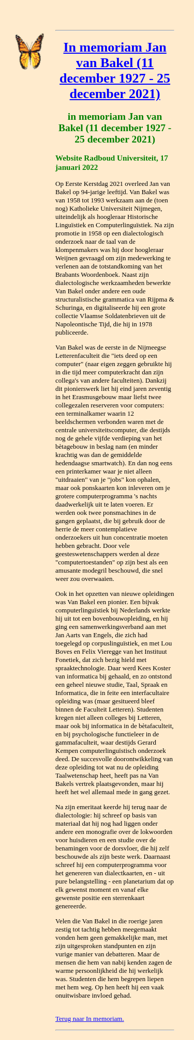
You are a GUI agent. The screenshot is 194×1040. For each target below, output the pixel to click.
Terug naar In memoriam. (89, 1018)
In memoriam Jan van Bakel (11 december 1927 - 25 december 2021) (114, 70)
